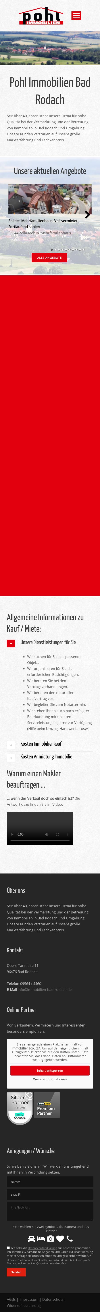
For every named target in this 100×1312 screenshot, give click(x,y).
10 (84, 250)
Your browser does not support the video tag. (40, 828)
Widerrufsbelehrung (24, 1305)
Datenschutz (52, 1299)
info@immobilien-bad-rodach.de (45, 989)
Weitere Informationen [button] (50, 1079)
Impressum (28, 1299)
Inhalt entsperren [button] (50, 1070)
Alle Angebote (49, 258)
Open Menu (76, 15)
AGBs (11, 1299)
